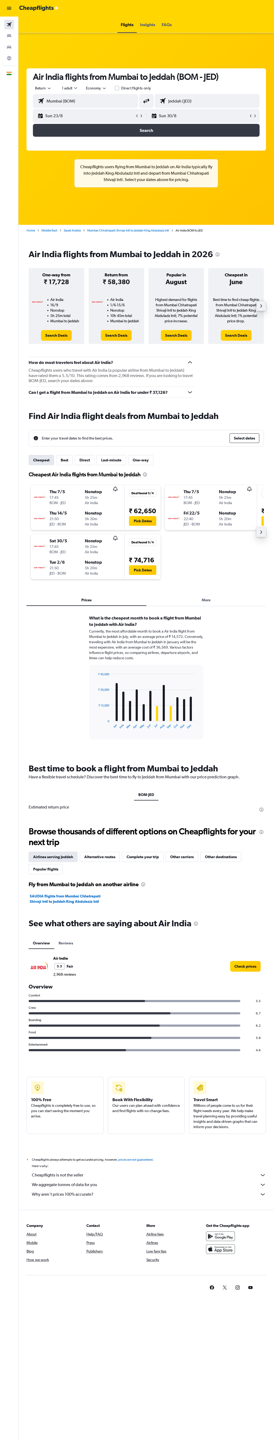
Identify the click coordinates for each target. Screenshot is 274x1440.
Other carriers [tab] (182, 857)
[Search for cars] (9, 47)
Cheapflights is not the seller (149, 1175)
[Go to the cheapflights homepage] (39, 8)
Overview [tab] (41, 943)
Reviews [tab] (66, 943)
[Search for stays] (9, 35)
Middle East (49, 230)
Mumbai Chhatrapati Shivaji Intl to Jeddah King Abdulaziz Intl (128, 230)
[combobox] (96, 88)
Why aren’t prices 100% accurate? (149, 1194)
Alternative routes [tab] (99, 857)
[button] (9, 8)
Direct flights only (136, 88)
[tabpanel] (146, 682)
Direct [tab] (84, 460)
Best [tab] (64, 460)
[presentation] (217, 254)
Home (30, 230)
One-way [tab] (141, 460)
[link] (56, 335)
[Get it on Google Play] (220, 1236)
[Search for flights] (9, 24)
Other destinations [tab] (221, 857)
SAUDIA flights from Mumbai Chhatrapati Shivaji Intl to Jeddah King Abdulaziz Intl (65, 899)
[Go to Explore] (9, 58)
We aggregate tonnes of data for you (149, 1185)
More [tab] (206, 600)
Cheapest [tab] (41, 460)
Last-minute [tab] (111, 460)
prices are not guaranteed (135, 1160)
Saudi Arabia (72, 230)
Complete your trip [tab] (143, 857)
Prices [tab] (86, 600)
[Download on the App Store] (220, 1249)
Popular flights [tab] (45, 869)
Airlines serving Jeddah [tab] (53, 857)
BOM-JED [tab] (146, 794)
